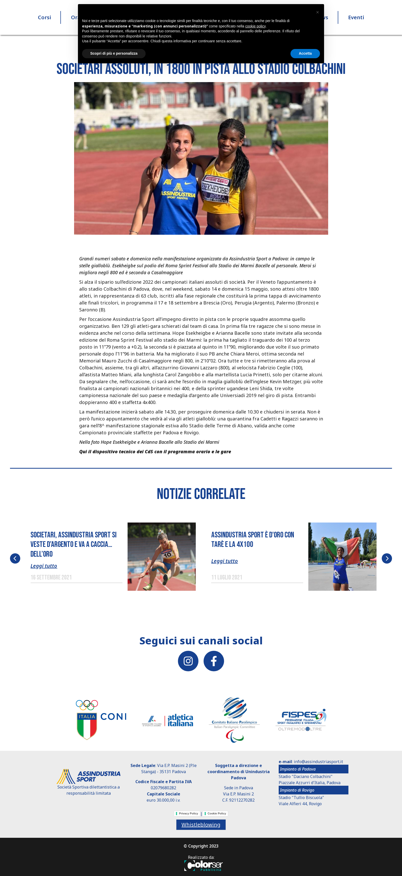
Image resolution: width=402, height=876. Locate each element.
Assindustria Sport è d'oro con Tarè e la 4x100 (252, 539)
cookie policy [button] (255, 26)
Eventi (356, 17)
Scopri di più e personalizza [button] (113, 53)
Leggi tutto (44, 565)
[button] (201, 158)
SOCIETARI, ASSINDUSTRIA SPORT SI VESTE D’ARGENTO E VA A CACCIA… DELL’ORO (74, 544)
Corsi (44, 17)
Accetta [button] (305, 53)
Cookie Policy (217, 813)
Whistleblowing (201, 824)
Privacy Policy (188, 813)
